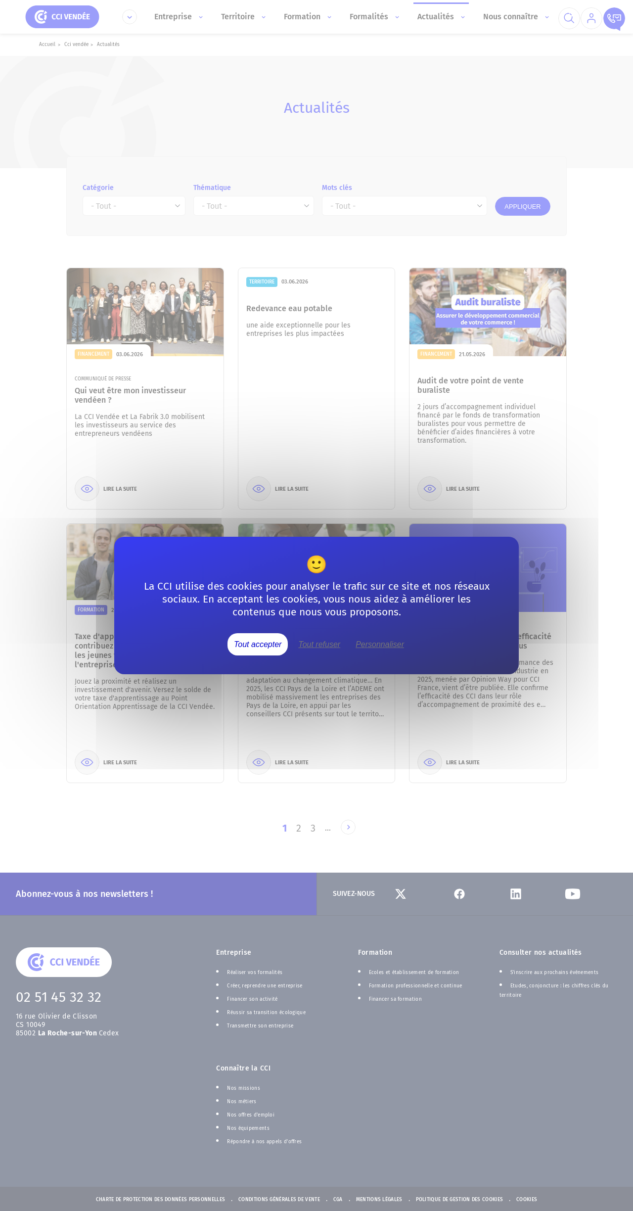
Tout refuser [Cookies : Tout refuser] (319, 644)
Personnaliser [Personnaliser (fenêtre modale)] (380, 644)
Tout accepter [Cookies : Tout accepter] (257, 644)
